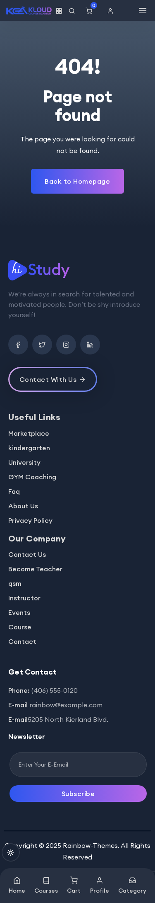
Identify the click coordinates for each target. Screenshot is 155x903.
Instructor (24, 598)
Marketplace (28, 433)
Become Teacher (35, 569)
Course (19, 627)
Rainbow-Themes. (91, 845)
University (24, 462)
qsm (14, 583)
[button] (112, 11)
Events (19, 612)
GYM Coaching (32, 477)
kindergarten (29, 448)
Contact (22, 641)
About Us (23, 506)
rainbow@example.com (66, 705)
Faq (14, 491)
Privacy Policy (30, 520)
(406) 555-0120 (54, 690)
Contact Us (27, 554)
